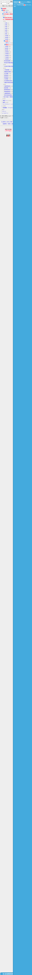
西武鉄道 (6, 75)
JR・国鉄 (6, 12)
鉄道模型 (4, 8)
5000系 (6, 39)
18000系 (7, 59)
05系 (6, 28)
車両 (4, 10)
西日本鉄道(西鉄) (8, 95)
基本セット (8, 42)
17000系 (7, 57)
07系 (6, 32)
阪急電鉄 (6, 87)
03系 (6, 26)
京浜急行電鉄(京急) (8, 66)
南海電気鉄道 (7, 91)
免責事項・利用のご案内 (8, 123)
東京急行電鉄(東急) (8, 62)
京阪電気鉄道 (7, 86)
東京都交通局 (7, 60)
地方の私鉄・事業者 (8, 96)
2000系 (6, 37)
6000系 (6, 41)
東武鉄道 (6, 77)
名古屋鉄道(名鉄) (8, 80)
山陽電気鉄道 (7, 93)
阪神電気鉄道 (7, 89)
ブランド (4, 111)
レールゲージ (5, 113)
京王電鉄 (6, 73)
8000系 (6, 48)
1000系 (6, 35)
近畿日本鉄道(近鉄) (8, 82)
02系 (6, 24)
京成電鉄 (6, 78)
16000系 (7, 55)
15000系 (7, 53)
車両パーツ (5, 100)
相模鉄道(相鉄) (7, 71)
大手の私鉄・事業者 (8, 14)
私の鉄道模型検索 (8, 974)
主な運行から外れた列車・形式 (8, 121)
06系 (6, 30)
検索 (11, 1)
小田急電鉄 (6, 69)
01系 (6, 23)
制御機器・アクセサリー (8, 107)
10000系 (7, 51)
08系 (6, 33)
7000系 (6, 46)
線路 (4, 102)
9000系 (6, 50)
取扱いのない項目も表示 (7, 5)
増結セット (8, 44)
